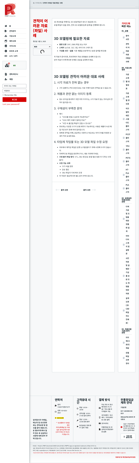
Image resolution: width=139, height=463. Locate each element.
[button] (50, 46)
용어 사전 (62, 190)
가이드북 (38, 3)
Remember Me (10, 95)
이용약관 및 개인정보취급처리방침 (125, 457)
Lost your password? (11, 104)
